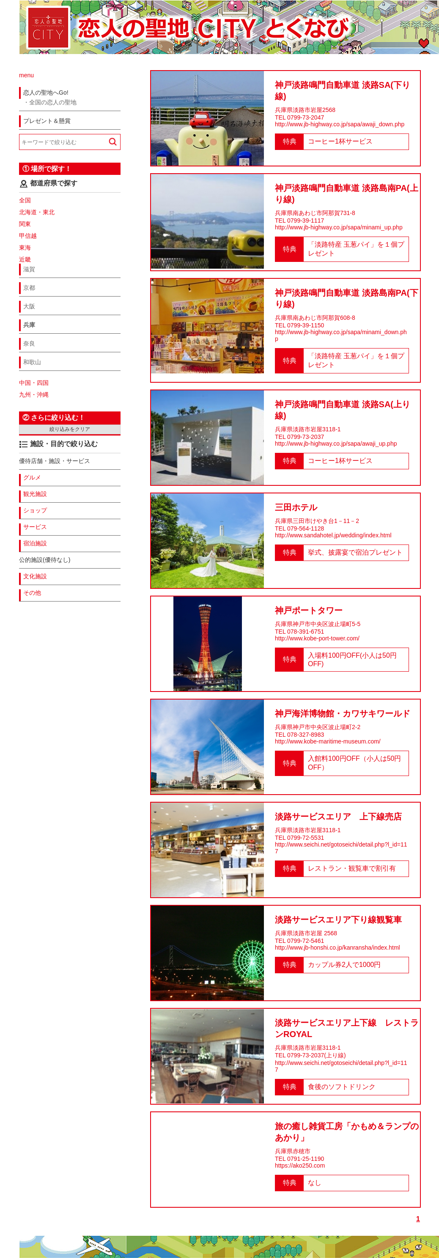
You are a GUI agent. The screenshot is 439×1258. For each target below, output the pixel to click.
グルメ (32, 477)
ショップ (35, 510)
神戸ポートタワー (309, 610)
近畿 (25, 259)
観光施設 (35, 493)
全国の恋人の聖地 (53, 102)
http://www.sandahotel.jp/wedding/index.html (333, 535)
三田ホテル (296, 507)
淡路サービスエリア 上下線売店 (338, 816)
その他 (32, 592)
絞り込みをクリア (69, 429)
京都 (29, 287)
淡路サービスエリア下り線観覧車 (338, 919)
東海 (25, 247)
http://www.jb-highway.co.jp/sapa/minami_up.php (339, 227)
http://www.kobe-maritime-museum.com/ (328, 741)
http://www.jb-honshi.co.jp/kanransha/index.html (337, 947)
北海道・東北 (37, 212)
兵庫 (29, 324)
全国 (25, 200)
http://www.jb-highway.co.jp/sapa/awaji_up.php (336, 443)
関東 (25, 224)
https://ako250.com (300, 1165)
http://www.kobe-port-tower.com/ (317, 638)
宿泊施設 (35, 543)
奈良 (29, 343)
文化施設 (35, 576)
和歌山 (32, 362)
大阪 (29, 306)
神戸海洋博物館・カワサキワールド (342, 713)
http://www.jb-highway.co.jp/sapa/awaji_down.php (339, 124)
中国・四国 (34, 382)
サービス (35, 526)
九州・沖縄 (34, 394)
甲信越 (28, 235)
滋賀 (29, 269)
